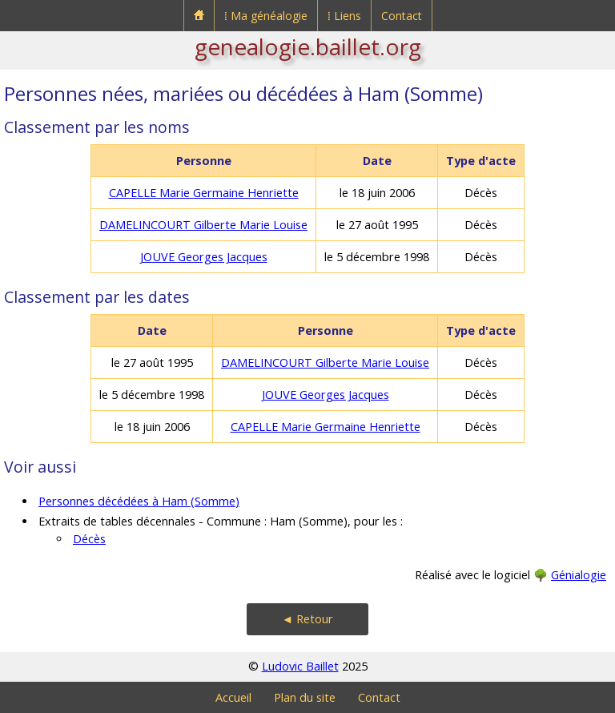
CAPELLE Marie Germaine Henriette (204, 192)
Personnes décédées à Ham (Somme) (138, 501)
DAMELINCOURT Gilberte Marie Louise (203, 224)
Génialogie (578, 574)
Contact (401, 15)
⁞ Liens (344, 15)
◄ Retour (307, 618)
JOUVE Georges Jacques (203, 256)
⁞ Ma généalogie (266, 15)
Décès (89, 538)
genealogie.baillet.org (308, 46)
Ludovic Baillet (300, 666)
